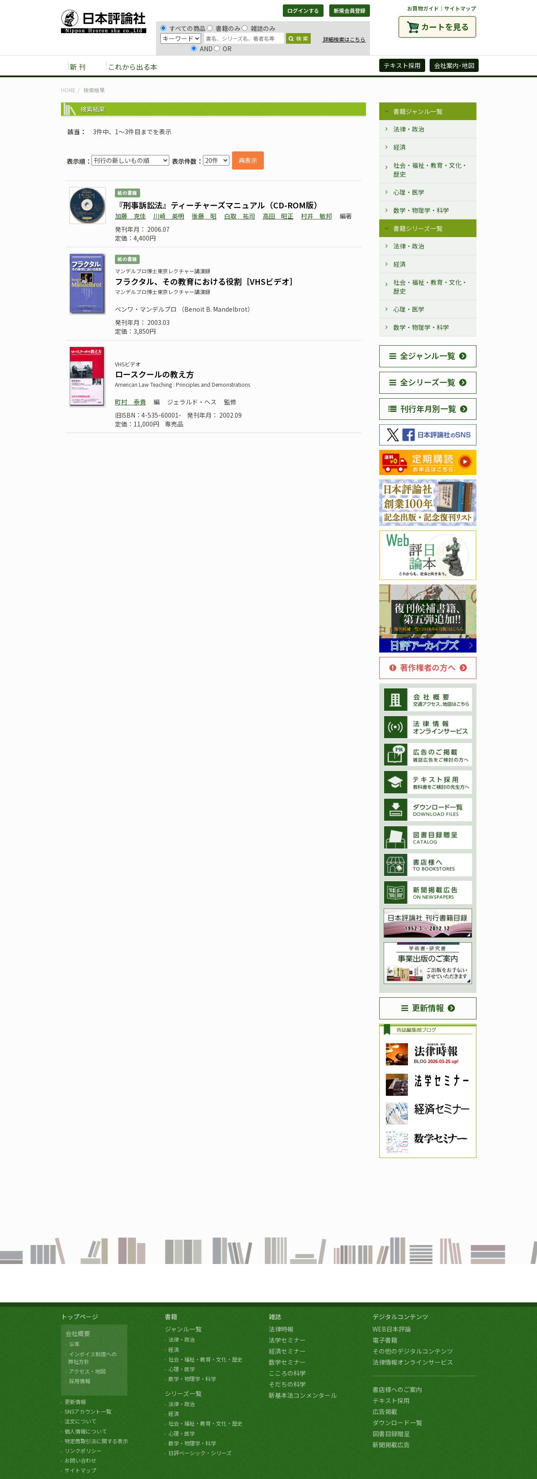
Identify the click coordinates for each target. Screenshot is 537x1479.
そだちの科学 (287, 1384)
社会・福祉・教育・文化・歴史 (430, 169)
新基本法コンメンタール (303, 1395)
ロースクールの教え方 (154, 374)
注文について (80, 1421)
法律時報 (281, 1328)
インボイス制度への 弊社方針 (91, 1357)
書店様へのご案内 (397, 1389)
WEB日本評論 (392, 1328)
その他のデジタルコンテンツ (413, 1351)
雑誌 (275, 1316)
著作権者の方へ (422, 667)
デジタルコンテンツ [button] (268, 66)
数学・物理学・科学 (421, 210)
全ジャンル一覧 (422, 355)
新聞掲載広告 (391, 1444)
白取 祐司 (239, 215)
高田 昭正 (278, 215)
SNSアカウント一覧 (88, 1411)
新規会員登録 (350, 10)
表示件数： (187, 161)
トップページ (79, 1316)
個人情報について (86, 1431)
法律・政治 (408, 129)
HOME (68, 90)
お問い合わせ (80, 1460)
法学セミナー (287, 1340)
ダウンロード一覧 (397, 1422)
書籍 (171, 1316)
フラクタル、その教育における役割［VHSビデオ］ (206, 281)
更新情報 (422, 1007)
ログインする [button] (303, 10)
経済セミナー (287, 1351)
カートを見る (445, 26)
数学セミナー (287, 1362)
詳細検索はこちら (344, 39)
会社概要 (77, 1333)
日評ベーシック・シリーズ (200, 1452)
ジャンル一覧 (183, 1328)
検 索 (298, 38)
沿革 (74, 1343)
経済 (399, 147)
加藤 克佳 (130, 215)
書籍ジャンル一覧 (417, 111)
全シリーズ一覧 (422, 382)
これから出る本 (132, 66)
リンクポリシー (83, 1450)
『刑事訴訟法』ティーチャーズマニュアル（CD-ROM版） (218, 205)
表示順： (79, 161)
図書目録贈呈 (391, 1433)
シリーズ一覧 (183, 1393)
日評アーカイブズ (340, 66)
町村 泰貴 (130, 401)
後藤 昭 (204, 215)
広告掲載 (385, 1411)
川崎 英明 (168, 215)
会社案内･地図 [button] (454, 65)
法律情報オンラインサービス (413, 1362)
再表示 (248, 160)
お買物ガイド (423, 8)
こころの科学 (287, 1373)
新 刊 (78, 66)
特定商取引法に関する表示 (96, 1441)
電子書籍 (385, 1340)
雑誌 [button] (214, 66)
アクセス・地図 (87, 1371)
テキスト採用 (391, 1400)
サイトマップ (460, 8)
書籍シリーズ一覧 (417, 228)
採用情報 (79, 1381)
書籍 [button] (185, 66)
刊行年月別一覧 (422, 408)
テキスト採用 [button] (402, 65)
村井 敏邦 (316, 215)
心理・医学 (408, 192)
